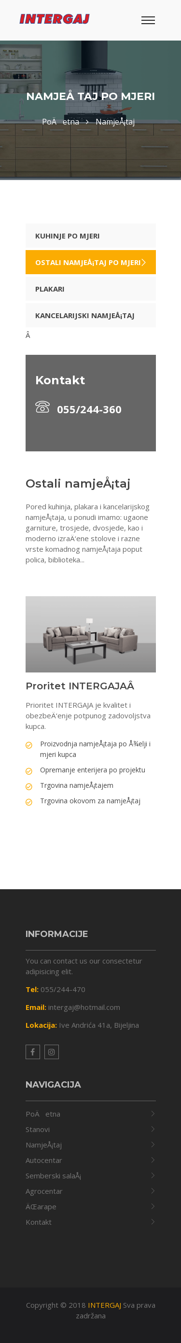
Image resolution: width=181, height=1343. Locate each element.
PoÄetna (43, 1114)
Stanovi (38, 1129)
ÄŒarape (41, 1206)
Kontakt (39, 1222)
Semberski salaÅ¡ (53, 1175)
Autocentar (44, 1160)
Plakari (50, 289)
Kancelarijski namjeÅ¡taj (85, 315)
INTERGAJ (104, 1305)
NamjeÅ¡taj (44, 1144)
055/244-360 (78, 407)
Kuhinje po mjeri (67, 235)
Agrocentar (44, 1191)
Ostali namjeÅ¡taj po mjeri (88, 262)
